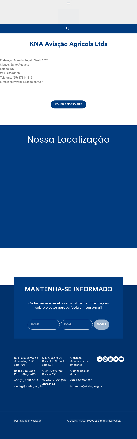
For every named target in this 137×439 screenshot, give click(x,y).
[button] (69, 3)
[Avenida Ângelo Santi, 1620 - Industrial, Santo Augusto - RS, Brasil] (68, 191)
